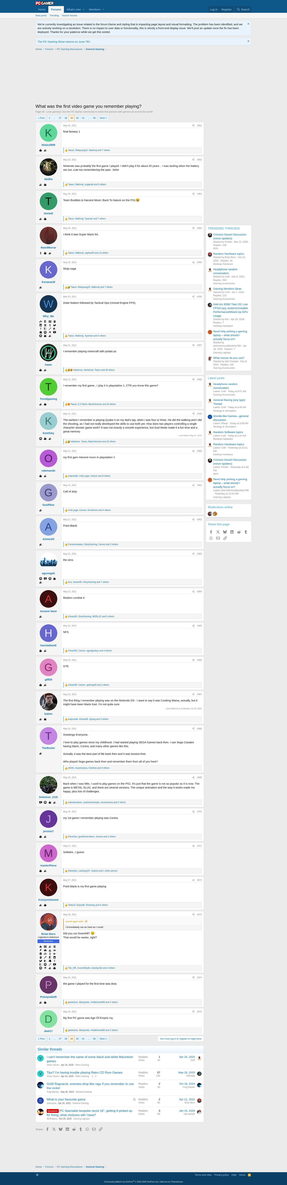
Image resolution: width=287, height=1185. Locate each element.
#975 (199, 1011)
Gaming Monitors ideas (227, 288)
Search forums (69, 15)
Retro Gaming (82, 1065)
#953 (199, 194)
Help (234, 1174)
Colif (193, 1060)
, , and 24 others (93, 404)
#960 (199, 451)
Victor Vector (53, 1065)
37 (60, 118)
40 (77, 118)
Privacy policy (221, 1174)
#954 (199, 228)
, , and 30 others (94, 370)
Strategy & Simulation (224, 410)
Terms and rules (203, 1174)
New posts (41, 15)
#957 (199, 345)
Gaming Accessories (224, 283)
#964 (199, 591)
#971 (199, 846)
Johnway (190, 1075)
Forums (56, 9)
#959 (199, 413)
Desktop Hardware (223, 264)
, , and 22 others (93, 441)
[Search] (243, 9)
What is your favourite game (66, 1099)
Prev (42, 118)
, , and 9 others (89, 476)
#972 (199, 880)
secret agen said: (75, 921)
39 (71, 118)
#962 (199, 519)
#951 (199, 125)
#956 (199, 296)
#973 (199, 914)
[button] (83, 9)
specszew (51, 1103)
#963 (199, 554)
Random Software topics (228, 432)
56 (94, 118)
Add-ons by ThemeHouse (171, 1182)
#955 (199, 262)
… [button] (54, 118)
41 (83, 118)
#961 (199, 485)
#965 (199, 626)
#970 (199, 811)
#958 (199, 379)
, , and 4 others (89, 510)
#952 (199, 159)
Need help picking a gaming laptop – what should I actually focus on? (230, 335)
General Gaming (84, 1092)
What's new (74, 9)
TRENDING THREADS (224, 228)
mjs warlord (189, 1114)
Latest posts (216, 378)
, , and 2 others (93, 544)
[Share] (193, 126)
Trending (54, 15)
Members (94, 9)
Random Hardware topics (228, 253)
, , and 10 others (88, 253)
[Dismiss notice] (247, 24)
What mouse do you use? (228, 357)
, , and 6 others (87, 335)
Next (102, 118)
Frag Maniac (53, 1092)
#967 (199, 694)
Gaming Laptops (81, 1118)
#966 (199, 660)
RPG (215, 248)
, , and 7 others (89, 150)
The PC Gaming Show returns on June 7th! (64, 41)
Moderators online (220, 507)
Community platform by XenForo (131, 1182)
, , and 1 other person (93, 871)
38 (66, 118)
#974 (199, 977)
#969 (199, 777)
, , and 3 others (88, 719)
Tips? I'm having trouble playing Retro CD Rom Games (84, 1072)
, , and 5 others (87, 184)
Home (42, 9)
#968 (199, 728)
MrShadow (52, 1118)
